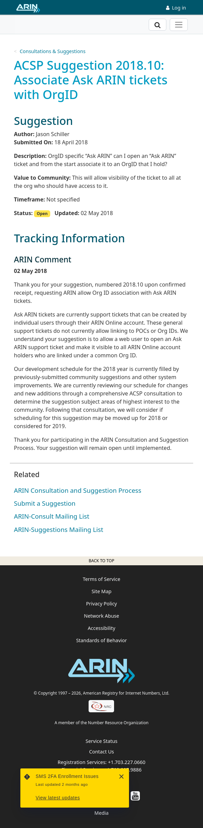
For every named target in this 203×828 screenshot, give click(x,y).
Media (101, 813)
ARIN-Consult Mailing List (51, 516)
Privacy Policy (101, 603)
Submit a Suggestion (44, 503)
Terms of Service (102, 579)
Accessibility (101, 628)
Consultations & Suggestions (53, 51)
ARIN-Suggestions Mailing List (58, 529)
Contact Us (101, 751)
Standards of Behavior (101, 640)
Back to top (101, 561)
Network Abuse (101, 616)
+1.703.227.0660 (126, 762)
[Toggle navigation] (179, 24)
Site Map (102, 591)
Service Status (101, 741)
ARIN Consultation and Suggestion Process (77, 490)
